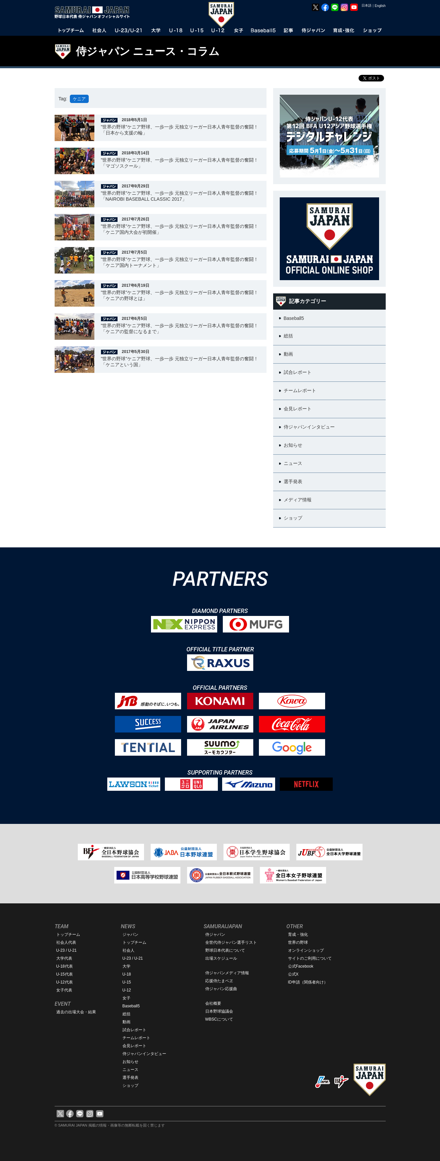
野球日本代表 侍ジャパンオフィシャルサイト (94, 12)
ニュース (130, 1069)
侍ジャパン (215, 934)
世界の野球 (298, 942)
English (380, 6)
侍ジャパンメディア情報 (227, 973)
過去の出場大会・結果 (76, 1012)
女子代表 (64, 990)
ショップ (130, 1085)
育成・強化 (298, 934)
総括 (126, 1014)
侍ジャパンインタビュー (144, 1053)
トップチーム (68, 934)
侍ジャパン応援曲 (221, 988)
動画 (126, 1022)
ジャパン (130, 934)
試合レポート (134, 1030)
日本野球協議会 (219, 1011)
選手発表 (130, 1077)
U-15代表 (64, 974)
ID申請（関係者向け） (308, 982)
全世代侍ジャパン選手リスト (231, 942)
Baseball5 (131, 1006)
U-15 (126, 982)
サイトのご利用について (310, 958)
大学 (126, 966)
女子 (126, 998)
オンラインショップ (306, 950)
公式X (293, 974)
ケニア (79, 98)
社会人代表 (66, 942)
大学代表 (64, 958)
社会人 (128, 950)
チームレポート (136, 1037)
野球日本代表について (225, 950)
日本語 (366, 5)
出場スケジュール (221, 958)
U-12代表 (64, 982)
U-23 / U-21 (66, 950)
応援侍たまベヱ (219, 981)
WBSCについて (219, 1019)
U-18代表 (64, 966)
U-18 (126, 974)
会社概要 (213, 1003)
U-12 (126, 990)
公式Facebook (301, 966)
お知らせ (130, 1061)
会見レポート (134, 1045)
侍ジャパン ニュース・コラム (148, 51)
